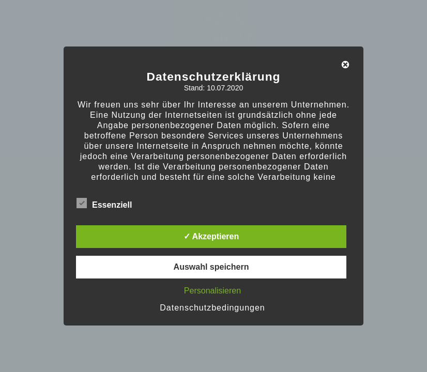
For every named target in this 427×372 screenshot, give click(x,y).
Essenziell (104, 203)
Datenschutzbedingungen (212, 307)
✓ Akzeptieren (211, 236)
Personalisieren (212, 290)
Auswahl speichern (211, 266)
